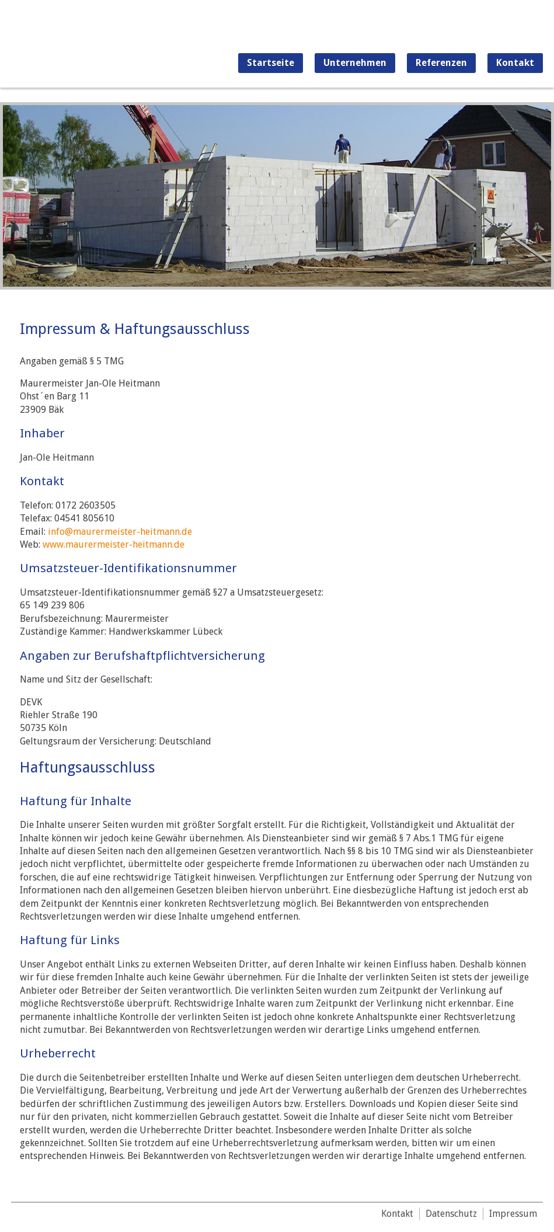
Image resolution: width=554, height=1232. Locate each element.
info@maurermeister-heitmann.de (120, 531)
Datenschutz (451, 1213)
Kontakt (515, 62)
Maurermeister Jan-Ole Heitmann (71, 44)
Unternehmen (354, 62)
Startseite (270, 62)
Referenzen (441, 62)
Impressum (513, 1213)
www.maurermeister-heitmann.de (113, 544)
